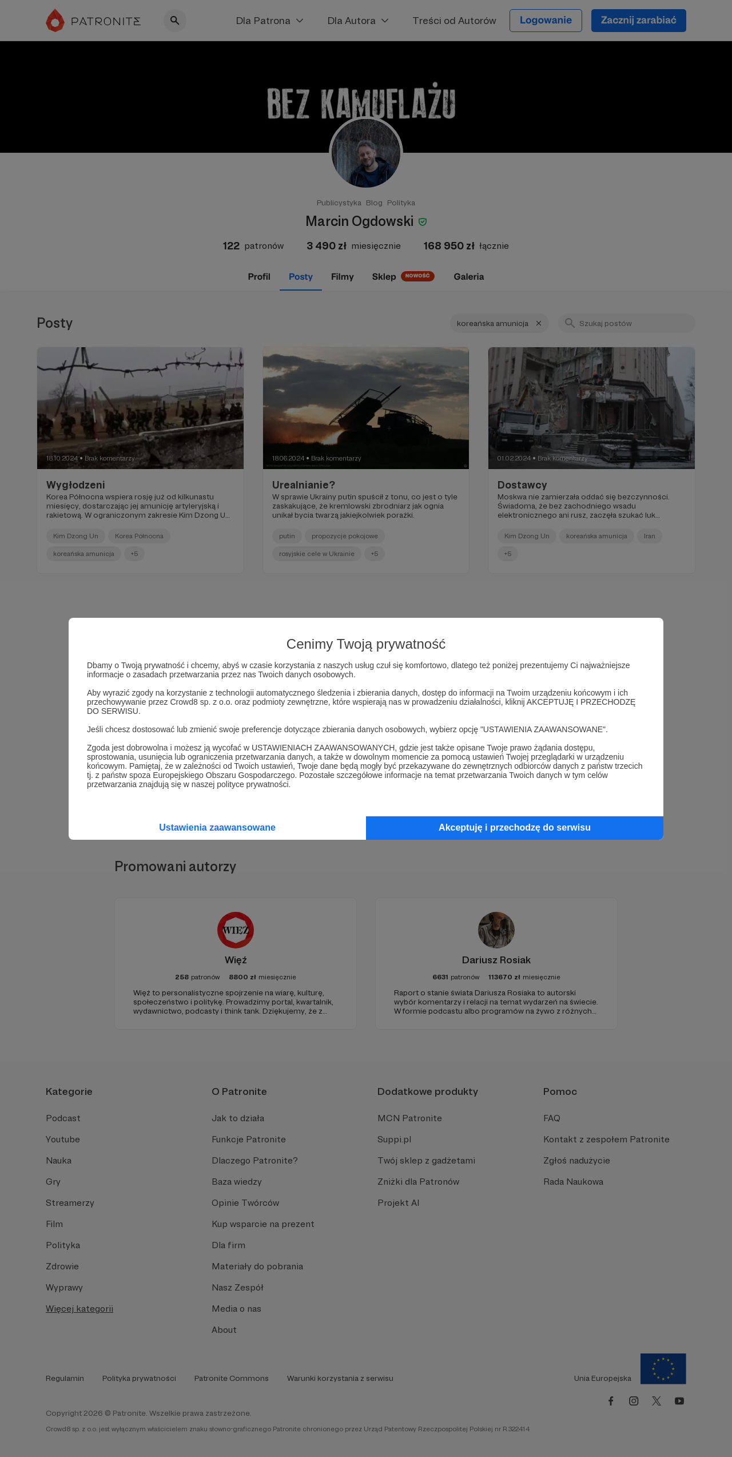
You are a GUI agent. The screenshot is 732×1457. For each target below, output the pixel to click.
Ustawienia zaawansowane (217, 827)
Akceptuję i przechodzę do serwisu (515, 827)
